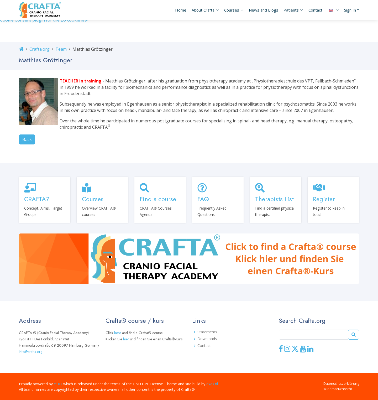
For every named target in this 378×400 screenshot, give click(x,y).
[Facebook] (281, 350)
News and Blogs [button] (263, 10)
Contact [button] (315, 10)
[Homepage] (21, 49)
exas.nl (212, 383)
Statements (207, 332)
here (117, 332)
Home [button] (180, 10)
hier (126, 339)
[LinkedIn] (310, 350)
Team (61, 49)
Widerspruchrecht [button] (337, 388)
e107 (58, 383)
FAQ (203, 199)
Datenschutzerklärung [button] (341, 383)
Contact (204, 345)
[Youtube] (303, 350)
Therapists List (274, 199)
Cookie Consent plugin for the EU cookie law (44, 20)
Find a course (158, 199)
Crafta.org (39, 49)
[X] (295, 350)
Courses (92, 199)
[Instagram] (287, 350)
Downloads (207, 339)
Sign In (350, 10)
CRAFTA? (36, 199)
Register (324, 199)
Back (27, 139)
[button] (202, 10)
